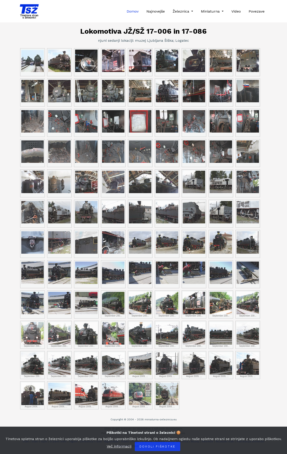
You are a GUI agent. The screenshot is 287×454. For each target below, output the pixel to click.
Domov (133, 11)
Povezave (257, 11)
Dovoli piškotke (157, 446)
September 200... (113, 304)
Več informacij (119, 446)
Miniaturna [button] (211, 11)
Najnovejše (155, 11)
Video (236, 11)
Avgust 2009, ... (140, 365)
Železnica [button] (181, 11)
